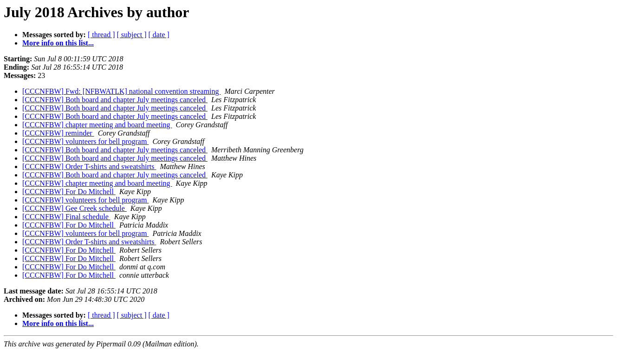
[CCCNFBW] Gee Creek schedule (74, 208)
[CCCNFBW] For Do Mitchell (69, 192)
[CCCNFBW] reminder (58, 133)
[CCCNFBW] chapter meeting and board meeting (97, 125)
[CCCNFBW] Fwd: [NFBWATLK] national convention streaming (121, 91)
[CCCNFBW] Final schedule (66, 217)
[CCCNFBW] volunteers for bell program (85, 141)
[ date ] (159, 35)
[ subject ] (132, 35)
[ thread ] (101, 35)
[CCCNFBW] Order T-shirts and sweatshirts (89, 166)
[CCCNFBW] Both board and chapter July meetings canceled (115, 100)
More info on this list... (58, 43)
